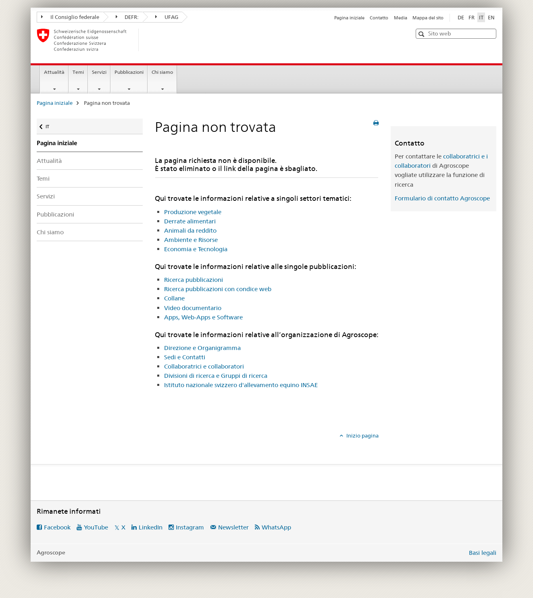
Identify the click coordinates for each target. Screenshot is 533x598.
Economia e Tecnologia (195, 249)
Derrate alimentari (190, 221)
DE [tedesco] (461, 17)
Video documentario (192, 308)
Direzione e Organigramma (202, 348)
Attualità (54, 72)
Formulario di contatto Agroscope (442, 198)
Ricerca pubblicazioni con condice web (217, 289)
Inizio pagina (362, 435)
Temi (78, 72)
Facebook (57, 527)
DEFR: (127, 17)
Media (400, 18)
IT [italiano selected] (481, 17)
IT (52, 125)
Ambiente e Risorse (191, 240)
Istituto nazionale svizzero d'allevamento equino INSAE (241, 385)
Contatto (379, 18)
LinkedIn (150, 527)
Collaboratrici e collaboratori (204, 366)
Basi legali (482, 552)
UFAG (166, 17)
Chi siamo (162, 72)
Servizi (99, 72)
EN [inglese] (491, 17)
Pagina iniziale (349, 18)
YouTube (96, 527)
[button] (422, 34)
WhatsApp (276, 527)
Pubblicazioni (129, 72)
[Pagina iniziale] (151, 40)
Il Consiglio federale (70, 17)
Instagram (190, 527)
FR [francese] (471, 17)
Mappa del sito (427, 18)
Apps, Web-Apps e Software (203, 317)
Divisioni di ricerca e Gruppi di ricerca (215, 375)
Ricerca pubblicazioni (193, 279)
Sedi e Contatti (184, 357)
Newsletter (233, 527)
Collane (174, 298)
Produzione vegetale (192, 212)
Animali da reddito (190, 230)
